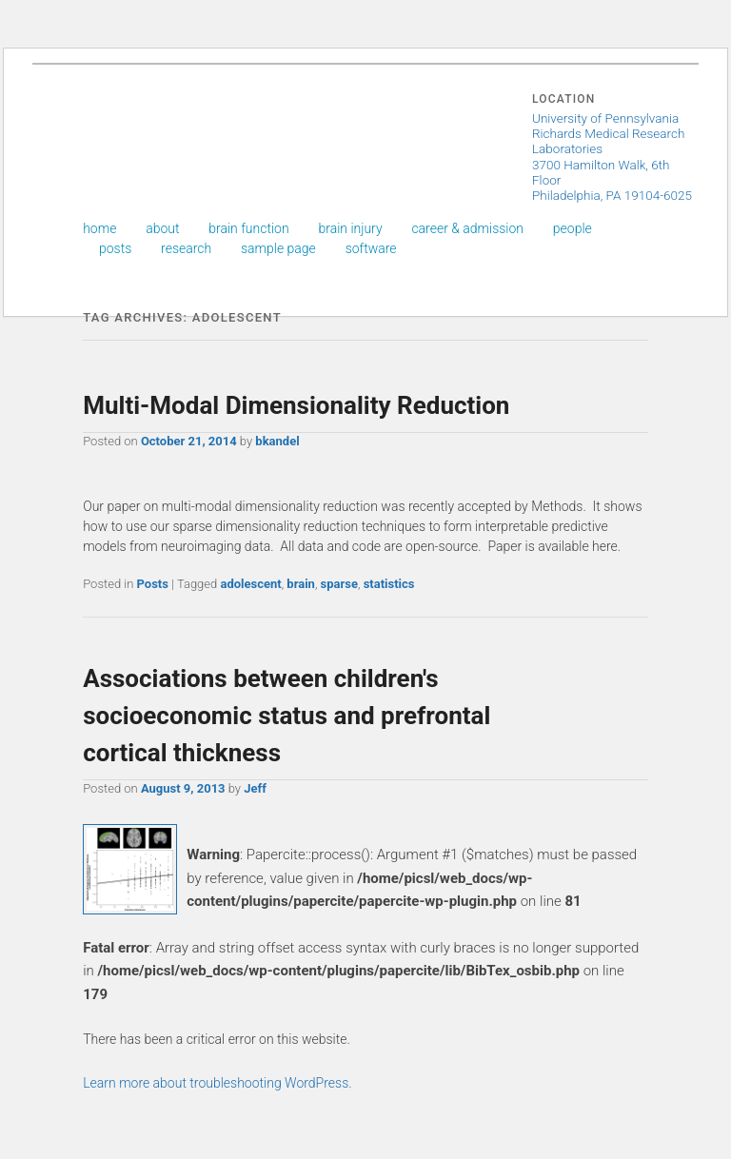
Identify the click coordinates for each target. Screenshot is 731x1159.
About (162, 229)
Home (99, 229)
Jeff (255, 788)
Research (186, 249)
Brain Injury (350, 229)
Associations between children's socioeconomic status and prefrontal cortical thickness (286, 715)
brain (300, 584)
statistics (389, 584)
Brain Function (248, 229)
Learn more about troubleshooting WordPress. (217, 1082)
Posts (115, 249)
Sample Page (278, 249)
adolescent (250, 584)
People (572, 229)
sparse (339, 584)
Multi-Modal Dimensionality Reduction (296, 405)
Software (371, 249)
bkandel (277, 441)
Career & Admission (467, 229)
